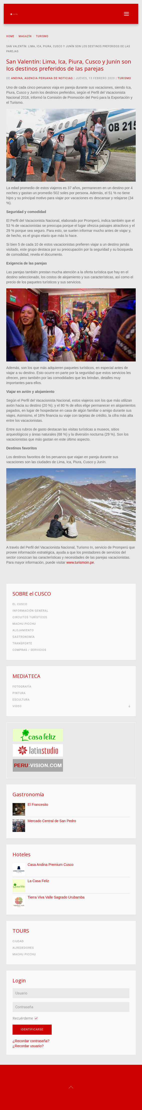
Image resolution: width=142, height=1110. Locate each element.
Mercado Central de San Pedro (52, 821)
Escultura (21, 699)
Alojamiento (23, 630)
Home (10, 36)
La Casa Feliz (38, 881)
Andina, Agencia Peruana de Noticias (42, 78)
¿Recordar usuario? (28, 1046)
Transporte (22, 643)
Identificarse (32, 1029)
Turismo (42, 36)
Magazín (25, 36)
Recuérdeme (23, 1018)
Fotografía (22, 686)
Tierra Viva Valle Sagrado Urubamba (56, 897)
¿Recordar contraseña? (31, 1041)
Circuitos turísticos (30, 617)
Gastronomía (24, 637)
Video (17, 706)
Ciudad (18, 941)
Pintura (19, 693)
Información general (30, 610)
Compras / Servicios (29, 650)
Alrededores (23, 947)
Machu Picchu (24, 623)
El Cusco (20, 604)
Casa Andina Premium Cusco (51, 865)
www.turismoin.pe (80, 562)
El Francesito (38, 805)
